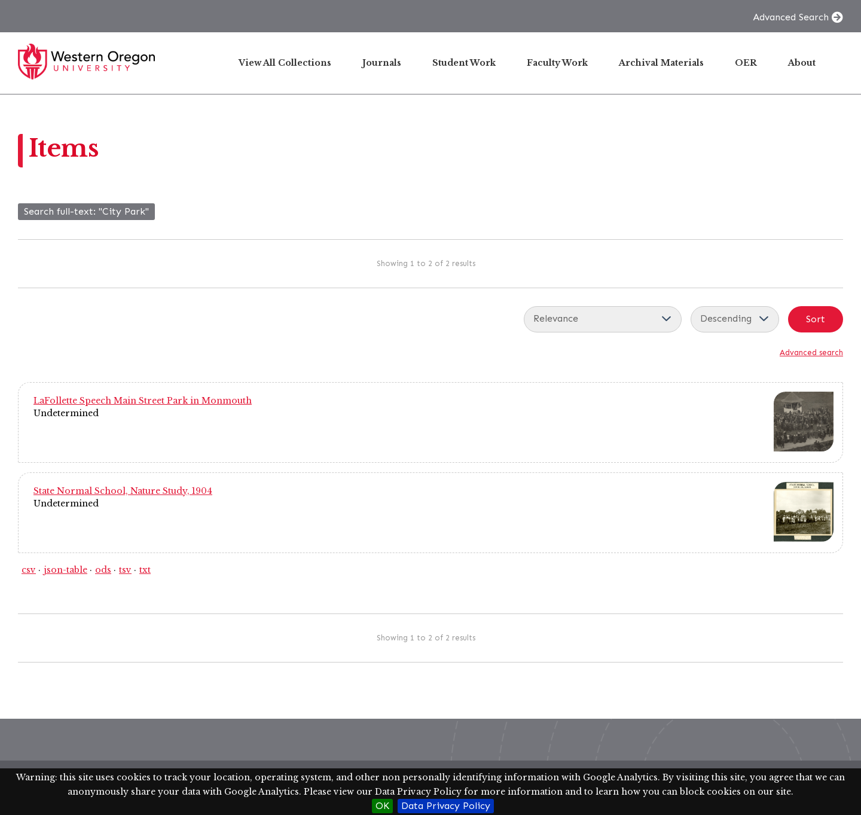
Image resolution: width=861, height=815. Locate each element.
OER (746, 62)
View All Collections (285, 62)
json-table (65, 569)
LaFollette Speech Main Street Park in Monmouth (142, 400)
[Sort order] (735, 319)
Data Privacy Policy (445, 805)
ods (103, 569)
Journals (381, 62)
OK (382, 805)
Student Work (464, 62)
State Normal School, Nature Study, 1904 (122, 491)
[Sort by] (603, 319)
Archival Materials (661, 62)
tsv (125, 569)
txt (145, 569)
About (802, 62)
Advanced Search (791, 17)
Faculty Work (557, 62)
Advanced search (811, 352)
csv (29, 569)
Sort (815, 319)
